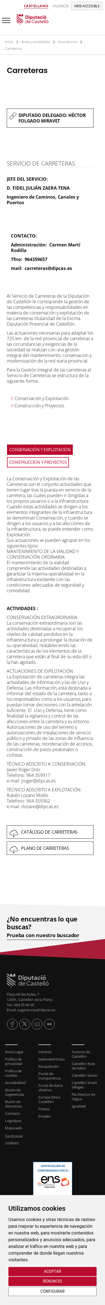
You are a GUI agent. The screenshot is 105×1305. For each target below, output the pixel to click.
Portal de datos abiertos (50, 1087)
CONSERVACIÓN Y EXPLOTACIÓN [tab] (39, 449)
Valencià (60, 5)
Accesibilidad (15, 1082)
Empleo (44, 1116)
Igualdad (79, 1106)
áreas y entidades (36, 41)
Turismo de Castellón (81, 1054)
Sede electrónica (51, 1059)
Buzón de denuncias (13, 1104)
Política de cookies (13, 1073)
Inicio (9, 41)
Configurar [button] (52, 1291)
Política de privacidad (13, 1061)
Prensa (44, 1108)
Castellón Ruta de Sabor (83, 1066)
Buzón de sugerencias (14, 1092)
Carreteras (13, 48)
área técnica (68, 41)
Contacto (12, 1113)
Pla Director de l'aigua (83, 1096)
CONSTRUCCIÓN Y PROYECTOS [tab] (38, 462)
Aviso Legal (14, 1051)
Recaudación (48, 1066)
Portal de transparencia (49, 1076)
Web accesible (87, 5)
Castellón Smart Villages (84, 1085)
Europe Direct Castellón (49, 1099)
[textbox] (50, 118)
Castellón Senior (85, 1075)
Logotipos (13, 1120)
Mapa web (13, 1127)
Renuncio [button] (52, 1281)
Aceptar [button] (52, 1271)
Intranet (45, 1051)
